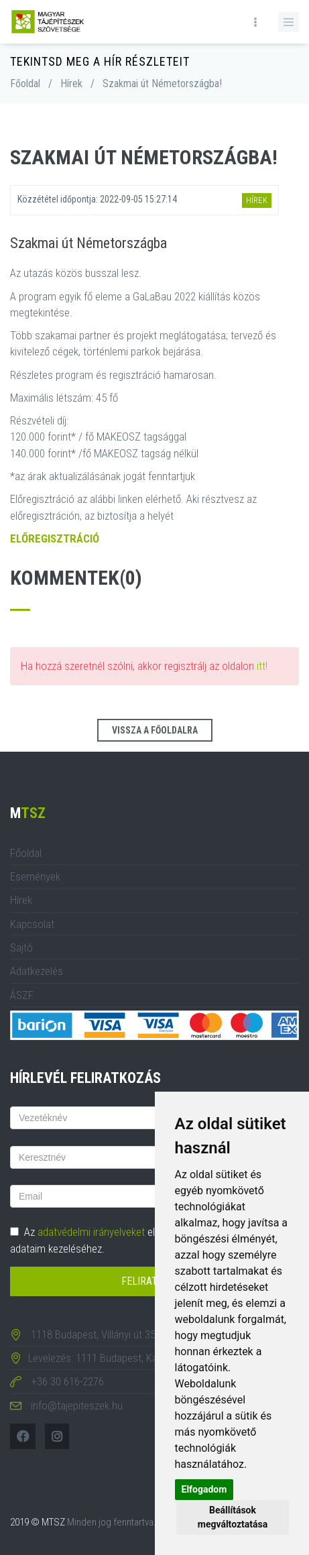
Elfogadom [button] (204, 1489)
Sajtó (21, 947)
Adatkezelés (36, 971)
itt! (262, 666)
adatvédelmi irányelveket (91, 1232)
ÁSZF (22, 995)
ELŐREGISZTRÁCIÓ (54, 538)
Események (35, 876)
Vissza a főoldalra (155, 730)
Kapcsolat (32, 924)
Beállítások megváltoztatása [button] (232, 1517)
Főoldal (25, 83)
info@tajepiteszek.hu (77, 1405)
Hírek (71, 83)
